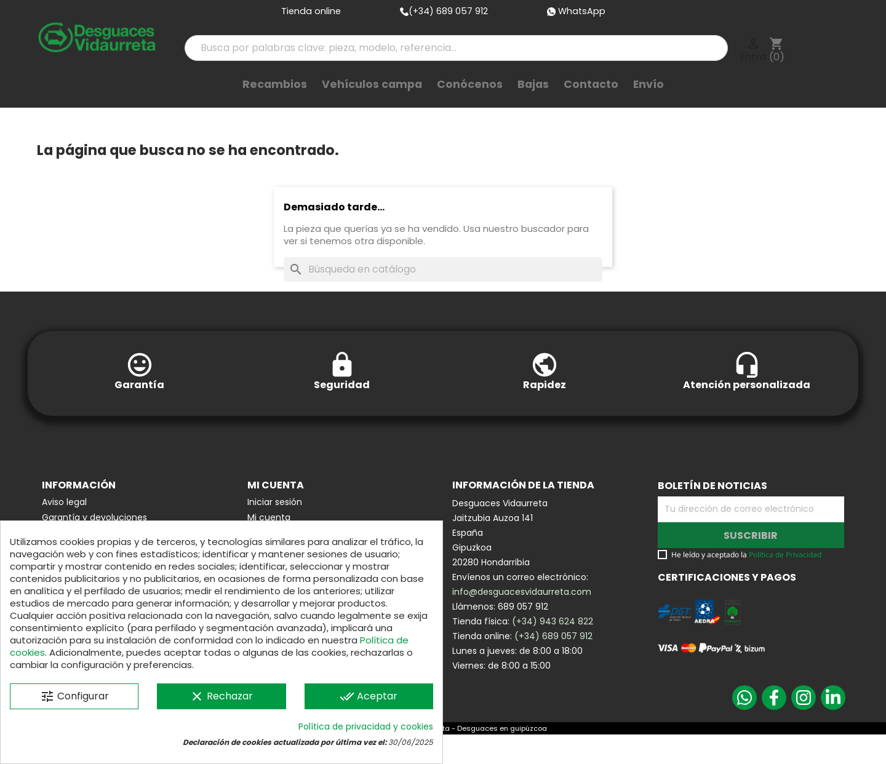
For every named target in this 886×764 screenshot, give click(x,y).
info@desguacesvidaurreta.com (521, 621)
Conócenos (470, 104)
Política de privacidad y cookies (365, 726)
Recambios (274, 104)
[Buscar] (443, 299)
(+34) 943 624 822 (552, 651)
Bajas (533, 104)
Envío (648, 104)
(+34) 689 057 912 (553, 665)
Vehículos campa (372, 104)
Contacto (591, 104)
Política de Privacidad (785, 584)
